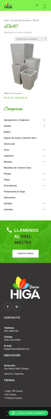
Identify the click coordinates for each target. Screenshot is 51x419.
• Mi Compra (10, 394)
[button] (28, 413)
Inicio (6, 20)
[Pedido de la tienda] (31, 38)
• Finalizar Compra (13, 398)
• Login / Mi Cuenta (13, 391)
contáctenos (25, 253)
